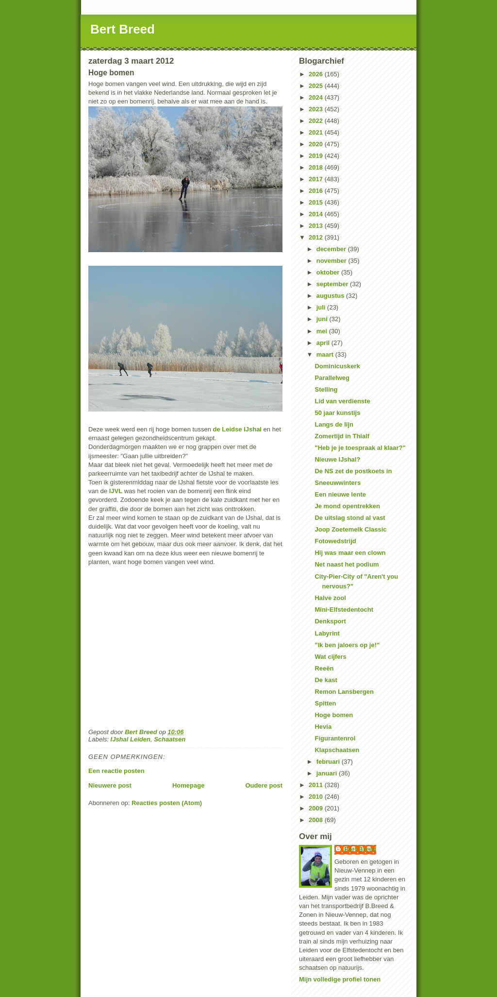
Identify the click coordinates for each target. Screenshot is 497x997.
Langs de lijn (334, 424)
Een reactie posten (116, 770)
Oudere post (263, 785)
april (323, 342)
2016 (317, 190)
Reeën (324, 668)
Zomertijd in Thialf (342, 436)
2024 (317, 97)
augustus (331, 295)
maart (325, 354)
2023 (317, 109)
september (333, 284)
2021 (317, 132)
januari (327, 773)
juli (321, 307)
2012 (317, 237)
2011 (317, 785)
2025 (317, 85)
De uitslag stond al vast (350, 517)
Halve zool (330, 598)
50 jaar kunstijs (337, 412)
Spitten (325, 703)
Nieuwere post (110, 785)
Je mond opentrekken (347, 506)
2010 (317, 796)
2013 (317, 225)
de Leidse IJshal (237, 429)
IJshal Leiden (130, 739)
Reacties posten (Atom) (167, 803)
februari (329, 761)
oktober (328, 272)
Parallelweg (332, 377)
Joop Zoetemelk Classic (350, 529)
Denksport (330, 621)
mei (322, 331)
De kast (326, 680)
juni (323, 319)
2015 (317, 202)
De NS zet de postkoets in (353, 471)
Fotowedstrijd (335, 541)
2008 (317, 820)
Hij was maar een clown (350, 552)
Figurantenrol (335, 738)
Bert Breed (122, 29)
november (332, 260)
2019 (317, 155)
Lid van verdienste (342, 401)
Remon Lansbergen (344, 691)
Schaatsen (169, 739)
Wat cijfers (330, 656)
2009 (317, 808)
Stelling (326, 389)
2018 (317, 167)
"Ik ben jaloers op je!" (347, 645)
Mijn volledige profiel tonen (340, 979)
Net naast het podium (347, 564)
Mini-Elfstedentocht (344, 609)
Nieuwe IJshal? (337, 459)
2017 (317, 179)
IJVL (115, 491)
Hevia (323, 726)
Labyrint (327, 633)
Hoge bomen (334, 715)
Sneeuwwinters (338, 482)
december (332, 249)
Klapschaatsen (337, 750)
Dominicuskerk (337, 366)
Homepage (188, 785)
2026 (317, 74)
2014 (317, 214)
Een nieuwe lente (340, 494)
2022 (317, 120)
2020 (317, 144)
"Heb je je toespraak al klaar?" (360, 447)
